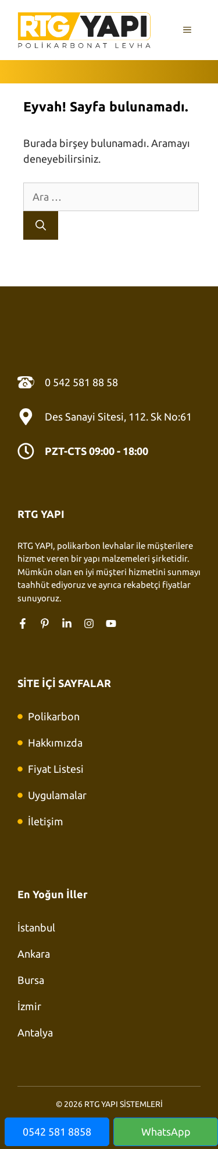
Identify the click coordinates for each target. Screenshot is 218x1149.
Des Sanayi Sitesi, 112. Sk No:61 (118, 416)
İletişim (45, 821)
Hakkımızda (55, 742)
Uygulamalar (57, 795)
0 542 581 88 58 (81, 382)
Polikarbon (54, 716)
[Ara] (40, 225)
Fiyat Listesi (56, 769)
